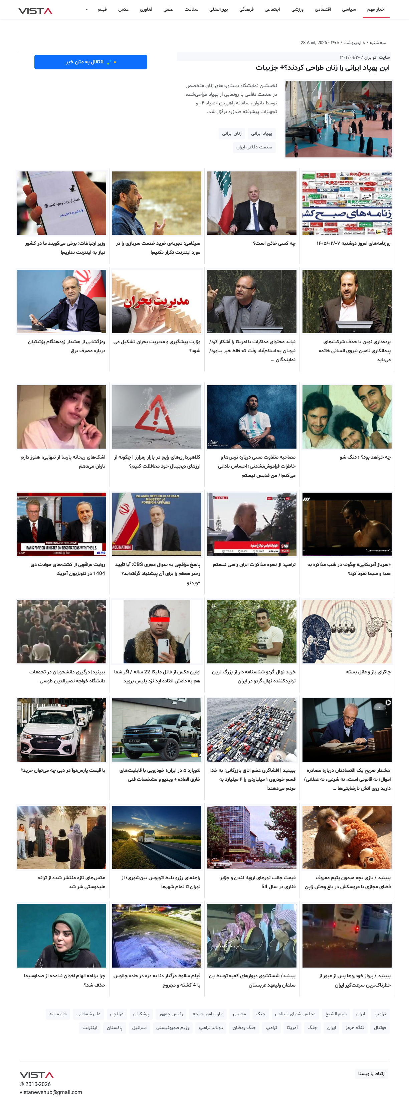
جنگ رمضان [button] (244, 1028)
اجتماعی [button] (272, 9)
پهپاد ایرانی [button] (261, 133)
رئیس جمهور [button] (171, 1014)
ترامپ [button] (380, 1014)
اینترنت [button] (89, 1028)
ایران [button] (360, 1014)
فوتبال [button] (380, 1028)
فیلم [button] (102, 9)
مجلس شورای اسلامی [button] (295, 1014)
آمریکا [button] (292, 1028)
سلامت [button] (191, 9)
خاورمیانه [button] (58, 1014)
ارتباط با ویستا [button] (371, 1074)
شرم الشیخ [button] (336, 1014)
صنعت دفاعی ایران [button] (254, 147)
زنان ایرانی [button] (231, 133)
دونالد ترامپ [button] (211, 1028)
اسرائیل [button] (139, 1028)
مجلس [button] (239, 1014)
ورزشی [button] (297, 9)
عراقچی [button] (117, 1014)
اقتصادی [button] (323, 9)
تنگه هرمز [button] (355, 1028)
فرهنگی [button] (246, 9)
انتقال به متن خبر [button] (91, 62)
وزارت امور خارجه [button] (208, 1014)
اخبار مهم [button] (376, 9)
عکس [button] (123, 9)
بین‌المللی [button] (218, 9)
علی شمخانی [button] (88, 1014)
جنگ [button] (260, 1014)
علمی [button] (168, 9)
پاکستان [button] (115, 1028)
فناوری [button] (146, 9)
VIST (35, 9)
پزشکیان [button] (141, 1014)
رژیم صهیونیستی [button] (172, 1028)
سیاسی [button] (349, 9)
